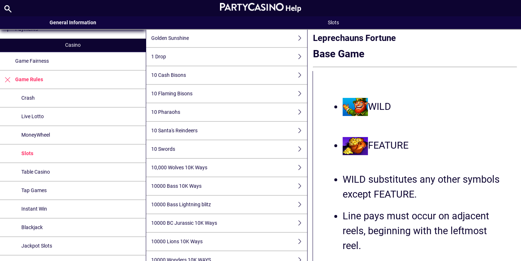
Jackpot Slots (36, 246)
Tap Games (34, 190)
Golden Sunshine (229, 38)
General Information (73, 22)
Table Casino (35, 172)
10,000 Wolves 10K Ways (229, 168)
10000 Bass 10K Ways (229, 186)
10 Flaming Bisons (229, 94)
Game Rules (21, 79)
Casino (73, 45)
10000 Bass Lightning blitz (229, 205)
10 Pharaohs (229, 112)
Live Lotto (32, 116)
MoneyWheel (35, 135)
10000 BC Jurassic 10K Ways (229, 223)
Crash (28, 98)
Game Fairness (32, 61)
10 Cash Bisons (229, 75)
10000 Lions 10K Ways (229, 241)
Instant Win (34, 209)
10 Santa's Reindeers (229, 131)
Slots (27, 153)
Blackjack (32, 227)
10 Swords (229, 149)
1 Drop (229, 57)
